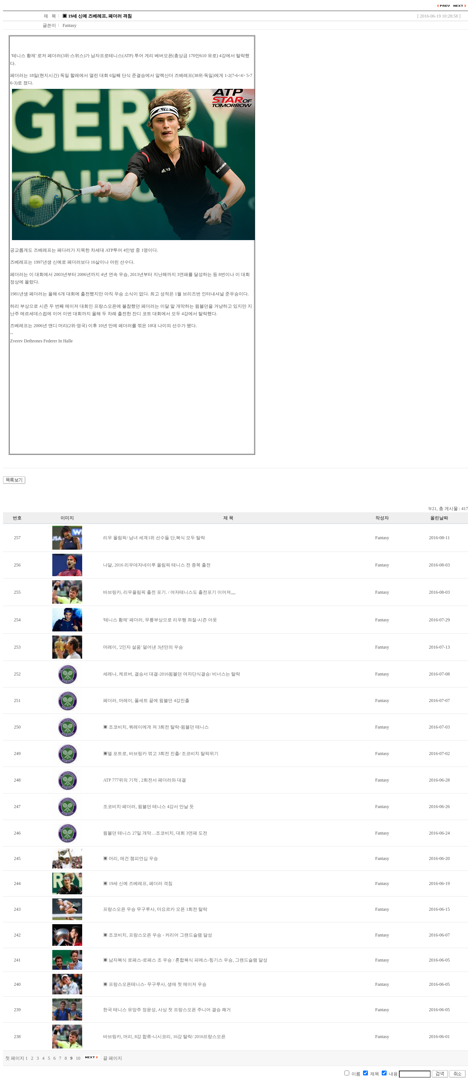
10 (78, 1058)
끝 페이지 (112, 1058)
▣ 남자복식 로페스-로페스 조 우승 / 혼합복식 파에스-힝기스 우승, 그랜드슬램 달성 (185, 960)
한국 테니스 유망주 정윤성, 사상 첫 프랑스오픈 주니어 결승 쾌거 (167, 1009)
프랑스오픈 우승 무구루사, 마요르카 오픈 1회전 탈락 (155, 909)
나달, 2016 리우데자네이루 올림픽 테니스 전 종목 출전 (157, 565)
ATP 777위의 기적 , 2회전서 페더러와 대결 (144, 780)
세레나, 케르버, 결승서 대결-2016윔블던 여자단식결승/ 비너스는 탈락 (171, 674)
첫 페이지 (14, 1058)
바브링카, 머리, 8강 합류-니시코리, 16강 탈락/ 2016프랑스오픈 (164, 1036)
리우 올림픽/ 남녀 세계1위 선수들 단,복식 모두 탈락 (154, 537)
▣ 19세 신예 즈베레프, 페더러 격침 (138, 883)
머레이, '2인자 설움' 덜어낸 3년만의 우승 (143, 647)
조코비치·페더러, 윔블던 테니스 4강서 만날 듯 (148, 806)
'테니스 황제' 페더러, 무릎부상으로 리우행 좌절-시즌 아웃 (160, 619)
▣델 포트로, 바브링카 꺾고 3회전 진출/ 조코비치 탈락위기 (161, 753)
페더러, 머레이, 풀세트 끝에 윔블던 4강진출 (146, 700)
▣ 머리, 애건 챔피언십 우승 (130, 858)
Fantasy (69, 25)
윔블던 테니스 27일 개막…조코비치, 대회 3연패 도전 (155, 833)
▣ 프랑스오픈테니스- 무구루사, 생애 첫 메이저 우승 (155, 984)
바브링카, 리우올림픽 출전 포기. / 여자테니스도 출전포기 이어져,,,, (169, 592)
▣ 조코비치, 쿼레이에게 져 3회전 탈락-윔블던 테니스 (156, 727)
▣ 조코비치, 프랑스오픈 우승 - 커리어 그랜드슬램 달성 (157, 935)
